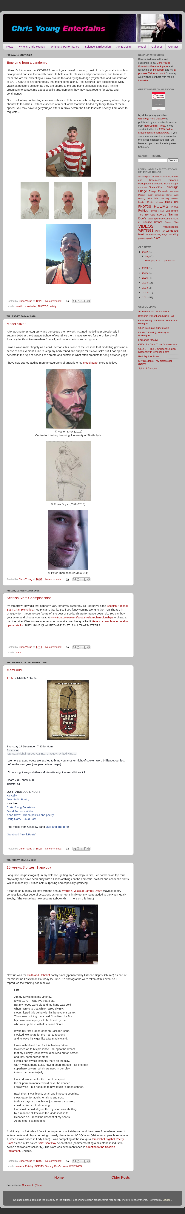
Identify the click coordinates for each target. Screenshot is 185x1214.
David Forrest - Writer (20, 811)
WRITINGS (75, 1166)
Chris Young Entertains (21, 807)
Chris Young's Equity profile (153, 328)
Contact (173, 46)
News (9, 46)
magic (165, 234)
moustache (30, 306)
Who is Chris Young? (32, 46)
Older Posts (120, 1177)
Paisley (29, 1166)
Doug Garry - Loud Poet (21, 818)
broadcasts (151, 234)
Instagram (158, 69)
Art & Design (124, 46)
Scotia (150, 219)
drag (159, 234)
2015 (145, 277)
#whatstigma (144, 176)
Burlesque (157, 183)
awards (20, 1166)
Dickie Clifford (156, 187)
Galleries (157, 46)
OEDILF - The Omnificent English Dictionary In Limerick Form (157, 350)
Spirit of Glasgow (147, 368)
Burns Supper (171, 183)
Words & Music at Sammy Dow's (82, 890)
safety (53, 306)
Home (59, 1177)
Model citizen (16, 324)
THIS (10, 677)
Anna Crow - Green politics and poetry (30, 815)
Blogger (167, 1199)
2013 (145, 287)
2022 (145, 252)
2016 (145, 272)
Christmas (142, 187)
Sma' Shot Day (47, 1143)
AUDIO (163, 176)
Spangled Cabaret (163, 218)
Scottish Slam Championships (29, 598)
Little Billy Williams (168, 198)
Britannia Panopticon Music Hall (156, 316)
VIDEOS (146, 226)
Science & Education (98, 46)
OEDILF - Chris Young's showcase (157, 344)
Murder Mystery (155, 202)
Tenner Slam (171, 222)
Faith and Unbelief (38, 975)
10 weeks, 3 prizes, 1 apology (29, 867)
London (141, 202)
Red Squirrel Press (154, 125)
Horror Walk (172, 195)
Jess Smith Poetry (18, 799)
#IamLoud (14, 670)
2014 (145, 282)
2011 (145, 297)
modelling (173, 234)
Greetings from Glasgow (152, 118)
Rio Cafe (150, 214)
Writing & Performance (65, 46)
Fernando (163, 191)
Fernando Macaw (148, 340)
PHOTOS (43, 306)
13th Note (154, 176)
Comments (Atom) (32, 1185)
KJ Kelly (12, 795)
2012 (145, 292)
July (147, 256)
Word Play (160, 231)
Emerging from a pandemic (27, 62)
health (19, 306)
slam (18, 652)
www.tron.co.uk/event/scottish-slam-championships (81, 617)
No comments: (53, 301)
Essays (152, 191)
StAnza (158, 222)
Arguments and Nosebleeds (153, 311)
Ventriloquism (170, 226)
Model (142, 46)
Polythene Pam (157, 211)
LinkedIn (143, 80)
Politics (143, 210)
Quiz (168, 211)
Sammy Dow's (53, 1166)
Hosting (141, 198)
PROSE (174, 207)
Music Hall (171, 202)
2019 (145, 268)
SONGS (161, 214)
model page (90, 362)
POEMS (39, 1166)
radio (150, 238)
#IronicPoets (27, 834)
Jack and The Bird (57, 826)
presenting (143, 238)
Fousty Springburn (156, 195)
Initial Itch (152, 198)
